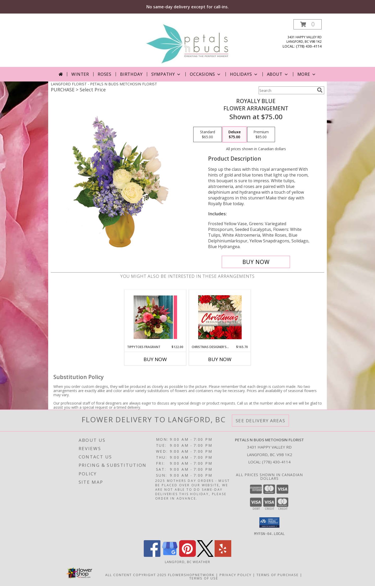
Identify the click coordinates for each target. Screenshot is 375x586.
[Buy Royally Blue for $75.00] (256, 262)
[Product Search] (287, 90)
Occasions (205, 74)
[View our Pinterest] (187, 555)
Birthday (131, 74)
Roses (104, 74)
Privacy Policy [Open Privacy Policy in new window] (236, 574)
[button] (307, 24)
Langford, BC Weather (187, 561)
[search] (320, 90)
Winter (80, 74)
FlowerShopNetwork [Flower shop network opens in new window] (191, 574)
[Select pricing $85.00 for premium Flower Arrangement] (261, 134)
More (306, 74)
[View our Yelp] (223, 555)
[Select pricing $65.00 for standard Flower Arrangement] (207, 134)
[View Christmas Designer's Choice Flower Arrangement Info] (220, 317)
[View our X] (205, 555)
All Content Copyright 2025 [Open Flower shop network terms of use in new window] (136, 574)
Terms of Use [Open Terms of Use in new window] (203, 578)
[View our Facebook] (152, 555)
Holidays (244, 74)
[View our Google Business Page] (169, 555)
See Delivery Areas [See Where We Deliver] (260, 421)
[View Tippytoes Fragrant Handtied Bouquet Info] (155, 317)
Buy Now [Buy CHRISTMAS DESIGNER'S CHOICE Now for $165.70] (220, 359)
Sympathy (166, 74)
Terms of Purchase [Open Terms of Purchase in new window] (278, 574)
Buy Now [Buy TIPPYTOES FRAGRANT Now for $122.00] (155, 359)
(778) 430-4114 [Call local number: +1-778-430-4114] (309, 46)
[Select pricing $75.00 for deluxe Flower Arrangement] (234, 134)
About (278, 74)
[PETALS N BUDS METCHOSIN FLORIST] (187, 43)
